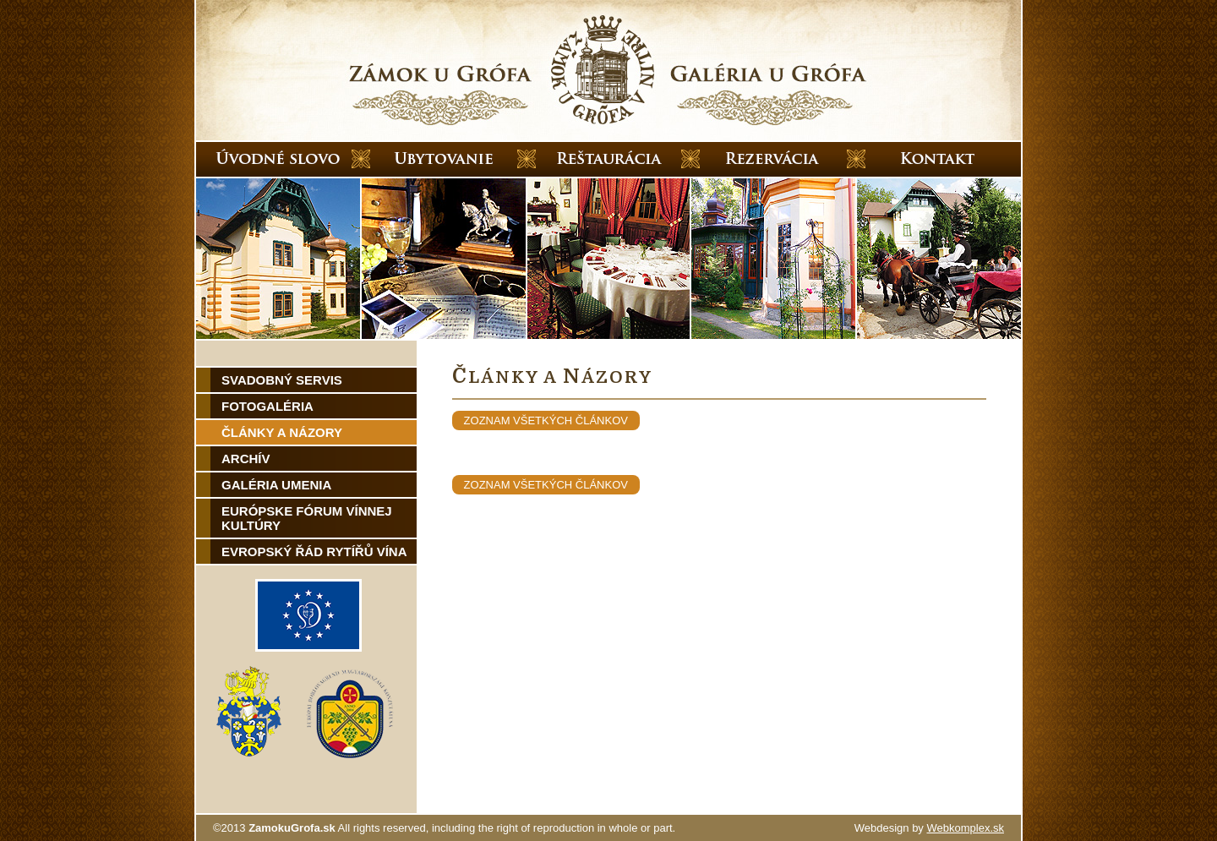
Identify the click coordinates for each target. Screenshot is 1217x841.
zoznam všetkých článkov (546, 420)
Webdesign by (929, 828)
